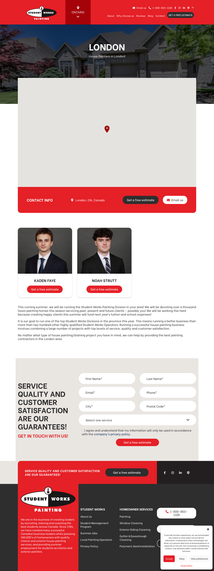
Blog (150, 15)
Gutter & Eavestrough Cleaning (133, 537)
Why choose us (125, 15)
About (110, 15)
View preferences (199, 559)
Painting (125, 516)
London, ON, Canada (90, 200)
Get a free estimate (180, 15)
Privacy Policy (186, 565)
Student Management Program (94, 524)
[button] (208, 529)
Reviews (140, 15)
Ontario (78, 12)
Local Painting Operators (96, 539)
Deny (182, 559)
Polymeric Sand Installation (137, 546)
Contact (160, 15)
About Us (86, 516)
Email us (139, 7)
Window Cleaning (131, 523)
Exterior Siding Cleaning (135, 529)
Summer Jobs (88, 533)
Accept (169, 559)
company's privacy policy (112, 434)
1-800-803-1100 (160, 7)
